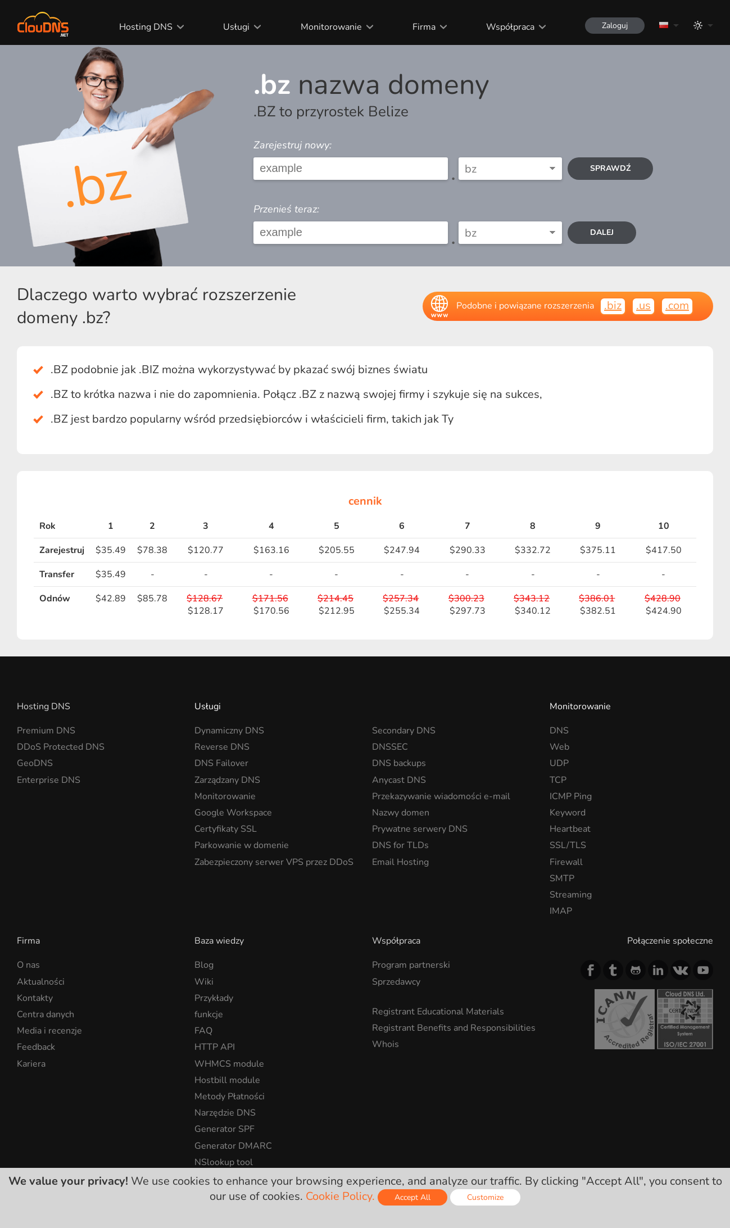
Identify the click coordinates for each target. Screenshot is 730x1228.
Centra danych (45, 1014)
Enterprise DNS (48, 780)
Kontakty (35, 998)
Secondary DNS (404, 730)
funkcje (208, 1014)
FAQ (203, 1031)
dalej (602, 232)
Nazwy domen (400, 812)
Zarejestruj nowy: (292, 145)
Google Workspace (233, 812)
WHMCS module (229, 1064)
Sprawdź (610, 168)
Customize (485, 1197)
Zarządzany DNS (227, 780)
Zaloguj (615, 25)
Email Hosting (400, 862)
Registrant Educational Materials (438, 1011)
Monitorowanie (331, 27)
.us (643, 305)
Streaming (571, 895)
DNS (559, 730)
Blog (204, 965)
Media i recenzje (49, 1031)
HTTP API (214, 1047)
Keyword (568, 812)
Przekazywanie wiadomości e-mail (441, 796)
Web (559, 747)
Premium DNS (46, 730)
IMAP (561, 911)
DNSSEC (390, 747)
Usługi (236, 27)
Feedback (36, 1047)
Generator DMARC (233, 1146)
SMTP (562, 878)
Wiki (204, 982)
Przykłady (213, 998)
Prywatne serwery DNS (420, 829)
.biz (613, 305)
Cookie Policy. (340, 1196)
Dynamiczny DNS (229, 730)
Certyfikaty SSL (225, 829)
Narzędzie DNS (225, 1113)
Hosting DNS (146, 27)
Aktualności (41, 982)
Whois (385, 1044)
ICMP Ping (571, 796)
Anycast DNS (399, 780)
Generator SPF (224, 1129)
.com (677, 305)
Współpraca (510, 27)
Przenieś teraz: (286, 209)
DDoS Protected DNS (61, 747)
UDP (559, 763)
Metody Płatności (229, 1096)
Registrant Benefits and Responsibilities (454, 1028)
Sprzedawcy (396, 982)
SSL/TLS (568, 845)
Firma (424, 27)
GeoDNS (35, 763)
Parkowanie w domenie (241, 845)
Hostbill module (227, 1080)
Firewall (566, 862)
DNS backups (399, 763)
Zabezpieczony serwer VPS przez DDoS (273, 862)
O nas (28, 965)
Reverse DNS (222, 747)
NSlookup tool (223, 1162)
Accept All (412, 1197)
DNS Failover (221, 763)
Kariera (31, 1064)
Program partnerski (411, 965)
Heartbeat (570, 829)
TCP (558, 780)
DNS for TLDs (400, 845)
